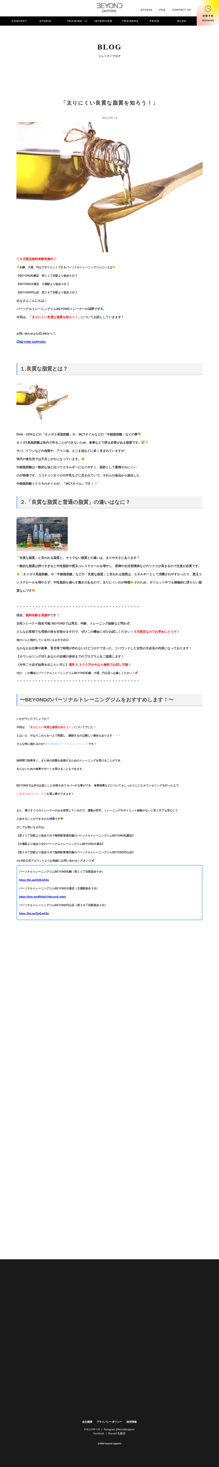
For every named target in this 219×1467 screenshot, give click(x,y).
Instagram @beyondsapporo (119, 1429)
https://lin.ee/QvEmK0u (34, 880)
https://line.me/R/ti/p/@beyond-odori (42, 896)
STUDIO (45, 21)
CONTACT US (181, 9)
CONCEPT (19, 21)
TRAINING (77, 21)
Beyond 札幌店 (117, 1433)
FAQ (162, 9)
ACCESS (146, 9)
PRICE (154, 21)
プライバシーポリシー (109, 1421)
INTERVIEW (103, 21)
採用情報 (131, 1421)
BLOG (181, 21)
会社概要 (87, 1421)
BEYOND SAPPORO (31, 342)
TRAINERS (130, 21)
